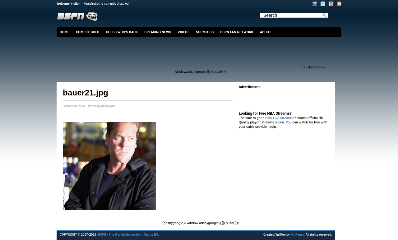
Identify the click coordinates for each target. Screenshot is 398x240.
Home (64, 32)
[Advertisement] (188, 54)
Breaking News (157, 32)
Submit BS (205, 32)
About (265, 32)
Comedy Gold (87, 32)
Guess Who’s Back (122, 32)
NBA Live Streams (279, 118)
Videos (183, 32)
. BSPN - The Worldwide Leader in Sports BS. (127, 234)
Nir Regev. (297, 234)
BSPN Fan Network (236, 32)
